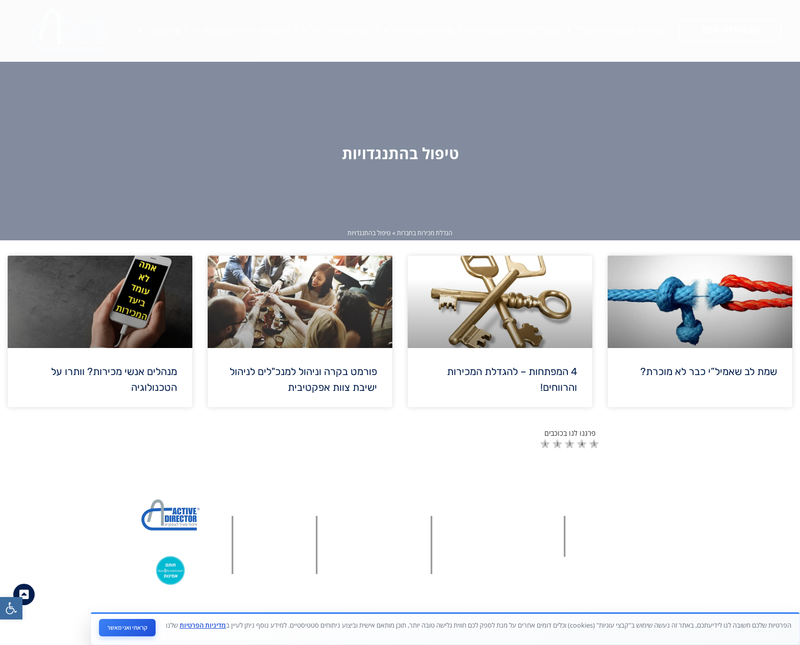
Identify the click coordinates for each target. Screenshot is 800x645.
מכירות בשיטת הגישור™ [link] (619, 30)
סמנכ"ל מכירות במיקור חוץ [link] (514, 30)
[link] (11, 608)
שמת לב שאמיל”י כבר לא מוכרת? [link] (708, 371)
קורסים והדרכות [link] (336, 30)
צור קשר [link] (159, 30)
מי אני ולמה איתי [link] (418, 30)
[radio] (545, 445)
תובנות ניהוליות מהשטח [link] (240, 30)
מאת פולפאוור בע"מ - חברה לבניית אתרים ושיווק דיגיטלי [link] (395, 629)
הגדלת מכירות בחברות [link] (425, 233)
